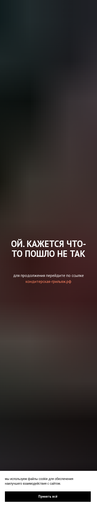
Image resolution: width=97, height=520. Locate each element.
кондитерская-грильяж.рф (48, 281)
